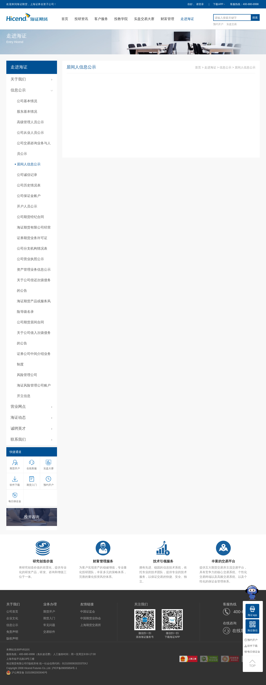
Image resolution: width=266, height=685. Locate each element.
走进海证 (187, 19)
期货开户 (49, 611)
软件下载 (251, 645)
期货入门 (49, 618)
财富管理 (167, 19)
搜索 (255, 17)
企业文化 (12, 618)
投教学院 (121, 19)
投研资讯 (81, 19)
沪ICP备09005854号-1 (64, 668)
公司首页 (12, 611)
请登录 (200, 4)
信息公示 (225, 67)
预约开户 (218, 24)
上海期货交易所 (90, 625)
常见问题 (49, 625)
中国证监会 (87, 611)
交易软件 (49, 631)
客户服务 (101, 19)
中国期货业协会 (90, 618)
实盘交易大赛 (144, 19)
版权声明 (12, 638)
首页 (64, 19)
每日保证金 (252, 651)
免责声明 (12, 631)
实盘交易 (232, 24)
